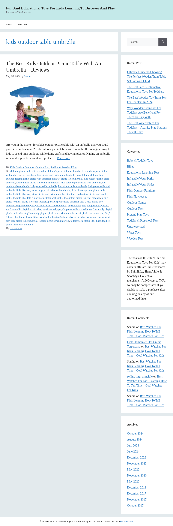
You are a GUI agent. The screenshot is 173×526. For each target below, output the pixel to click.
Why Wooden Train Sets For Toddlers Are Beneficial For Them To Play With (144, 112)
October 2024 (135, 433)
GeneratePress (126, 521)
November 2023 (136, 463)
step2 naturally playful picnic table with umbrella (49, 213)
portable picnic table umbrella (63, 201)
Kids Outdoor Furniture (22, 167)
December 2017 (136, 493)
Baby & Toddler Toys (140, 160)
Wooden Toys (135, 238)
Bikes (130, 166)
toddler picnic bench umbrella (54, 220)
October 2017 (135, 505)
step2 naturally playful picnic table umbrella (65, 209)
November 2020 (136, 475)
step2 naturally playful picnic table (23, 209)
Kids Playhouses (137, 196)
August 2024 (135, 439)
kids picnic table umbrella (43, 186)
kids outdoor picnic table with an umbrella (38, 182)
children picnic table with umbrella (28, 171)
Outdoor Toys (42, 167)
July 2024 (133, 445)
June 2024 (133, 451)
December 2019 (136, 487)
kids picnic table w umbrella (72, 186)
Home (9, 24)
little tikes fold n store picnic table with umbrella (41, 197)
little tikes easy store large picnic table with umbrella (43, 190)
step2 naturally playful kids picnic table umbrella (41, 205)
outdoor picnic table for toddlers (83, 197)
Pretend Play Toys (138, 214)
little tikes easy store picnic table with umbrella (40, 194)
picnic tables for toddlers (34, 201)
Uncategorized (136, 226)
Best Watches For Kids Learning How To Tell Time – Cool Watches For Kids (145, 331)
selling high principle (140, 376)
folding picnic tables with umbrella (33, 178)
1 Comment (16, 228)
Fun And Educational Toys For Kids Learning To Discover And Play (60, 8)
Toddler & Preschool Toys (64, 167)
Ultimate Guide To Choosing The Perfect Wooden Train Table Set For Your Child (146, 76)
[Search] (162, 42)
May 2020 (133, 481)
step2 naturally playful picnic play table (88, 205)
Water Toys (134, 232)
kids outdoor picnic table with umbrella (81, 182)
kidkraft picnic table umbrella (67, 178)
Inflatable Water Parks (140, 178)
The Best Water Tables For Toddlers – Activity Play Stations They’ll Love (147, 127)
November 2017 (136, 499)
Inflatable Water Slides (140, 184)
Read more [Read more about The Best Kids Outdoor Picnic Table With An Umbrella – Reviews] (63, 158)
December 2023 (136, 457)
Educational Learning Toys (143, 172)
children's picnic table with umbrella (65, 171)
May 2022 (133, 469)
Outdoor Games (136, 202)
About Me (22, 24)
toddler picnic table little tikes (86, 220)
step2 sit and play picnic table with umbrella (78, 217)
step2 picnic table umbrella (90, 213)
